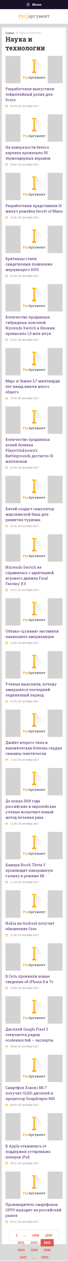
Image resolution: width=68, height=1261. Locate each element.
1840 (48, 1235)
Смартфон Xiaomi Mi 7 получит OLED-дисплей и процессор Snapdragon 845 (30, 1093)
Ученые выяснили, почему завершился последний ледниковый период (31, 689)
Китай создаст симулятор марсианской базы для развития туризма (29, 514)
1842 (34, 1243)
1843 (47, 1243)
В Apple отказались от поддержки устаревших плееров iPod (28, 1151)
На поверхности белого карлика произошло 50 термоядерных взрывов (27, 153)
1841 (20, 1243)
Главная (9, 32)
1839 (35, 1235)
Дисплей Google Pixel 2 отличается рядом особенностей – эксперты (29, 1034)
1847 (23, 1257)
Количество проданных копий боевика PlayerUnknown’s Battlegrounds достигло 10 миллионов (29, 450)
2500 (44, 1257)
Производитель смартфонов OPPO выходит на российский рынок (33, 1210)
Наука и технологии (30, 32)
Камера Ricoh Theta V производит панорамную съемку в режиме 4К (29, 870)
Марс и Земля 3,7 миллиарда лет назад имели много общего (32, 386)
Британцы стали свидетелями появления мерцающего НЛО (28, 264)
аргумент (34, 16)
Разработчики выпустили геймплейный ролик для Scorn (29, 94)
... (24, 1235)
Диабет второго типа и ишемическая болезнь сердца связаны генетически (33, 748)
